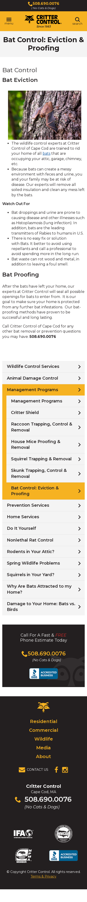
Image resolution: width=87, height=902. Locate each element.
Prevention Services (28, 505)
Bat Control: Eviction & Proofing (35, 490)
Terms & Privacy (43, 876)
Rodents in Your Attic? (30, 551)
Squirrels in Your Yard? (30, 574)
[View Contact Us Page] (35, 770)
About (43, 756)
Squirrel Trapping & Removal (41, 458)
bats (46, 153)
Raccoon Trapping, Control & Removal (41, 427)
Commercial (43, 730)
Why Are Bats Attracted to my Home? (39, 589)
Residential (43, 721)
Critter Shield (25, 412)
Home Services (23, 516)
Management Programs (32, 389)
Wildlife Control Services (33, 366)
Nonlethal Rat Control (30, 540)
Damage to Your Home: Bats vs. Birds (41, 606)
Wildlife (43, 739)
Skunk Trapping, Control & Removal (39, 473)
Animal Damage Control (32, 378)
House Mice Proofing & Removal (35, 444)
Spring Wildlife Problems (33, 563)
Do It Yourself (21, 528)
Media (43, 747)
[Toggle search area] (77, 21)
